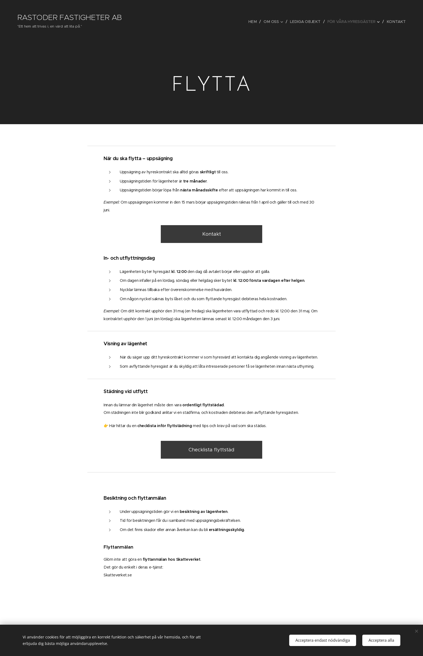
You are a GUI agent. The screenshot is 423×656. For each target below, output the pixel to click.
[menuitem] (255, 21)
